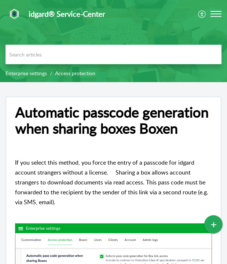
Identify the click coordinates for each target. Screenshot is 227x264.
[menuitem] (202, 14)
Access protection (75, 73)
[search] (113, 54)
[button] (215, 14)
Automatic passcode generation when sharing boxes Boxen (111, 120)
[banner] (113, 41)
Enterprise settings (26, 73)
